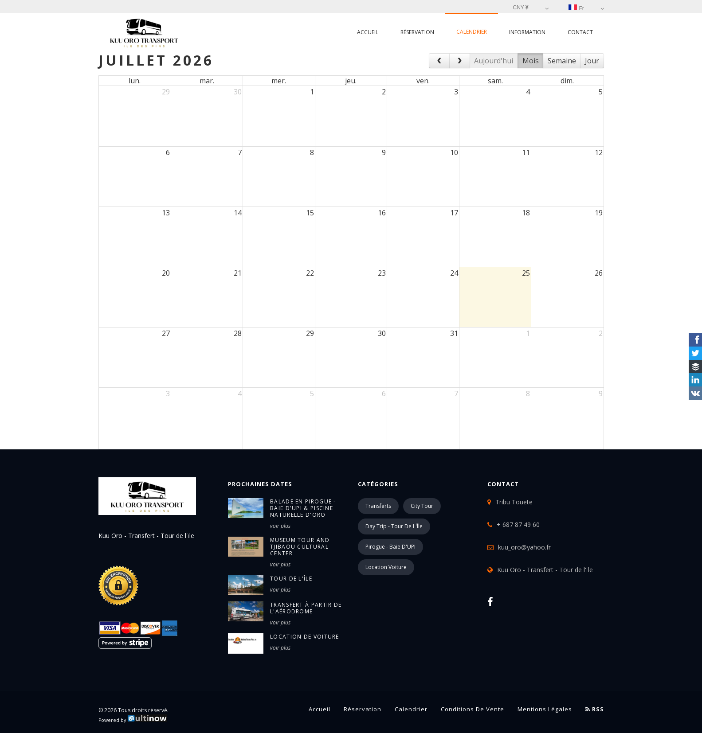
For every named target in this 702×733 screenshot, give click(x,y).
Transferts (378, 506)
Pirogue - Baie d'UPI (390, 546)
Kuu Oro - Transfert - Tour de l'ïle (545, 569)
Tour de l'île (291, 578)
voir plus (280, 526)
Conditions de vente (472, 709)
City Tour (422, 506)
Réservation (417, 32)
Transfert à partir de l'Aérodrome (305, 608)
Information (527, 32)
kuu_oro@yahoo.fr (524, 547)
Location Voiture (386, 567)
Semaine (562, 61)
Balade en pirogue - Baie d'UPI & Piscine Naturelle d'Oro (303, 508)
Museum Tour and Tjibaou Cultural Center (300, 547)
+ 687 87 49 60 (518, 524)
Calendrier (471, 31)
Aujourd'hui (493, 61)
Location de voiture (304, 636)
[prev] (439, 60)
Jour (592, 61)
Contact (580, 32)
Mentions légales (545, 709)
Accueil (367, 32)
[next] (459, 60)
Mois (530, 61)
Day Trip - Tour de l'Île (394, 526)
